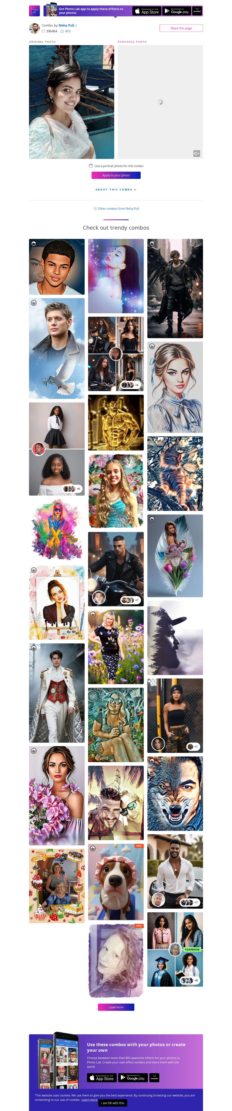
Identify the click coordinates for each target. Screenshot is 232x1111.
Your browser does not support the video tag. (160, 102)
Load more (116, 1007)
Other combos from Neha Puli (116, 209)
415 (65, 31)
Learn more (90, 1100)
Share (181, 28)
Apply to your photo (116, 175)
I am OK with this (112, 1103)
